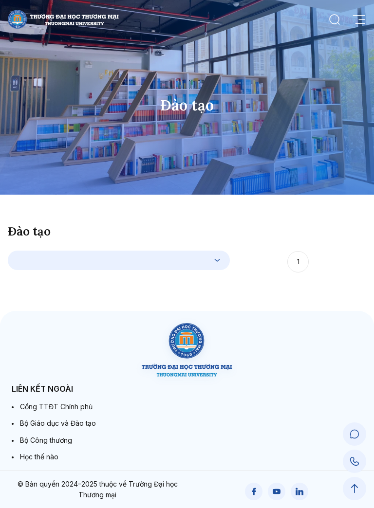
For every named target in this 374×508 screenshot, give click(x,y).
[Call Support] (354, 461)
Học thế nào (39, 457)
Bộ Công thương (46, 440)
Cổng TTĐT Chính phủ (56, 406)
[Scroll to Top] (354, 488)
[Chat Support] (354, 434)
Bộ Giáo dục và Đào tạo (58, 423)
